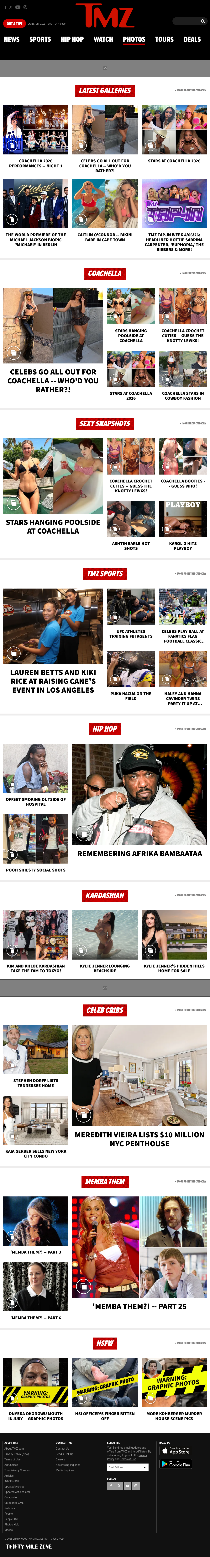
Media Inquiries (65, 1470)
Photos (134, 39)
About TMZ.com (14, 1448)
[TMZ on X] (11, 7)
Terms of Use (12, 1459)
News (11, 39)
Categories (10, 1497)
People (8, 1513)
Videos (8, 1529)
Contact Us (62, 1448)
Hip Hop (72, 39)
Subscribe (145, 1467)
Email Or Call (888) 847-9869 (47, 24)
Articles (9, 1475)
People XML (11, 1519)
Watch (103, 39)
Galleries (9, 1508)
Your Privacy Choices (17, 1470)
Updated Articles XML (17, 1492)
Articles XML (12, 1481)
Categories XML (14, 1502)
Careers (60, 1459)
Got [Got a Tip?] (14, 23)
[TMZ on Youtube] (18, 7)
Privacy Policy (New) (16, 1454)
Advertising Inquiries (68, 1464)
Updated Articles (14, 1486)
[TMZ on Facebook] (5, 7)
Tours (164, 39)
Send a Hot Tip (64, 1454)
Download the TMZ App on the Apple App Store (176, 1451)
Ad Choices (11, 1464)
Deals (192, 39)
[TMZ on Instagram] (25, 7)
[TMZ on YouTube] (127, 1486)
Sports (40, 39)
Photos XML (11, 1524)
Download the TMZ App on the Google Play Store (176, 1464)
